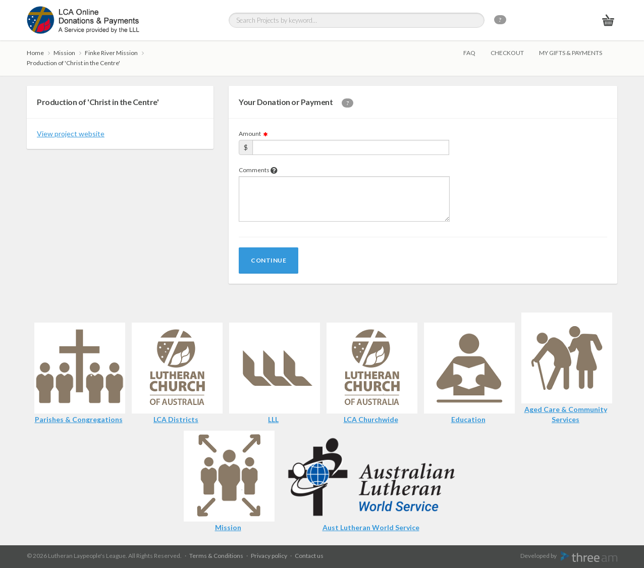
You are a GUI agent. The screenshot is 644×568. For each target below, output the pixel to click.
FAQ (469, 53)
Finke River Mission (111, 53)
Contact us (309, 555)
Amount (253, 133)
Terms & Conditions (216, 555)
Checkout (507, 53)
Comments (258, 170)
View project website (70, 133)
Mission (64, 53)
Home (35, 53)
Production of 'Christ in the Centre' (73, 63)
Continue (268, 260)
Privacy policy (269, 555)
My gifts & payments (570, 53)
